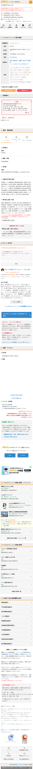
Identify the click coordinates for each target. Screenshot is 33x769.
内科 (11, 60)
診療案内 (10, 27)
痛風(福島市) (4, 602)
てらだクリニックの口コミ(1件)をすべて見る (15, 315)
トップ (9, 750)
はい (10, 455)
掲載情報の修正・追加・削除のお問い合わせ (16, 434)
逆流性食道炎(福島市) (7, 639)
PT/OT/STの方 (8, 90)
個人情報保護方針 (24, 759)
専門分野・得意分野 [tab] (16, 140)
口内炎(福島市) (5, 634)
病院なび (5, 1)
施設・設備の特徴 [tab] (27, 140)
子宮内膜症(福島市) (6, 607)
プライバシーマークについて (11, 741)
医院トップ (3, 27)
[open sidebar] (30, 2)
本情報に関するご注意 (8, 220)
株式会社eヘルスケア (8, 654)
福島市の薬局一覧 (16, 591)
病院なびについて (24, 755)
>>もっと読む (16, 301)
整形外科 (15, 60)
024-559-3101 (13, 57)
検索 (30, 765)
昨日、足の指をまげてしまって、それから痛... (18, 269)
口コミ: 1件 (6, 19)
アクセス (30, 27)
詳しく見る (5, 217)
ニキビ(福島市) (5, 616)
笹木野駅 (9, 404)
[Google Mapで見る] (16, 395)
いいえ (23, 455)
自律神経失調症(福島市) (7, 625)
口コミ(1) (23, 27)
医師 (16, 27)
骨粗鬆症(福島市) (6, 621)
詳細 (30, 767)
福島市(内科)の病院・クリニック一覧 (16, 538)
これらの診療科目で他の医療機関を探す (19, 64)
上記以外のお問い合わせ (10, 436)
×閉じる (27, 112)
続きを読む (6, 525)
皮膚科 (20, 60)
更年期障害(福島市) (6, 611)
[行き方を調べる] (16, 398)
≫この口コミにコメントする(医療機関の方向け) (18, 306)
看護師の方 (24, 90)
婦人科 (24, 60)
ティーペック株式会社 (22, 652)
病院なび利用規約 (9, 759)
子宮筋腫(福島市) (6, 630)
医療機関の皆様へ (24, 750)
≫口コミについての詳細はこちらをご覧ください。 (16, 342)
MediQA (8, 755)
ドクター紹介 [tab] (6, 140)
